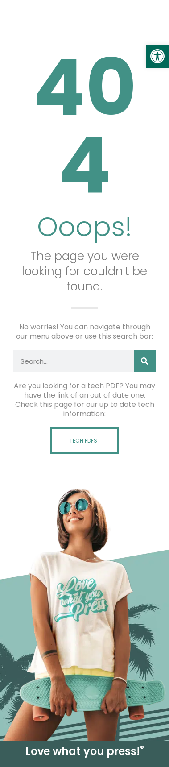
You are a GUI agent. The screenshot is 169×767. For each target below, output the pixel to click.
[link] (157, 56)
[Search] (145, 361)
